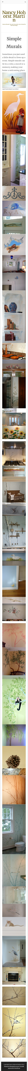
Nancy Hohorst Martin (14, 18)
